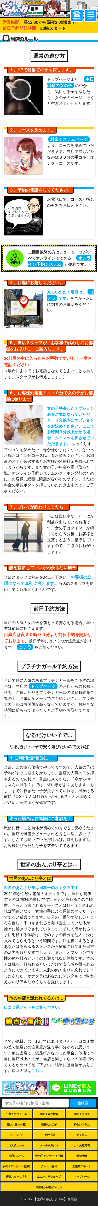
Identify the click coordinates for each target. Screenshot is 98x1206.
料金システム (81, 1124)
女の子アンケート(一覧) (48, 1155)
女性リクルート (81, 1166)
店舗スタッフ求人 (16, 1176)
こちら (37, 1070)
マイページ (16, 1134)
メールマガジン (49, 1145)
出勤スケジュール (16, 1114)
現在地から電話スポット (49, 1187)
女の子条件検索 (49, 1114)
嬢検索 (82, 1103)
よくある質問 (81, 1145)
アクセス (81, 1134)
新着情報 (81, 1155)
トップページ (43, 686)
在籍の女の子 (49, 1124)
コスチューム (16, 1145)
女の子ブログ (81, 1114)
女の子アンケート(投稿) (16, 1166)
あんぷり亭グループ (49, 1176)
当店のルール (16, 1155)
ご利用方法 (48, 1134)
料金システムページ (69, 139)
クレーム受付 (49, 1166)
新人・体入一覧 (16, 1124)
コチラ (25, 646)
